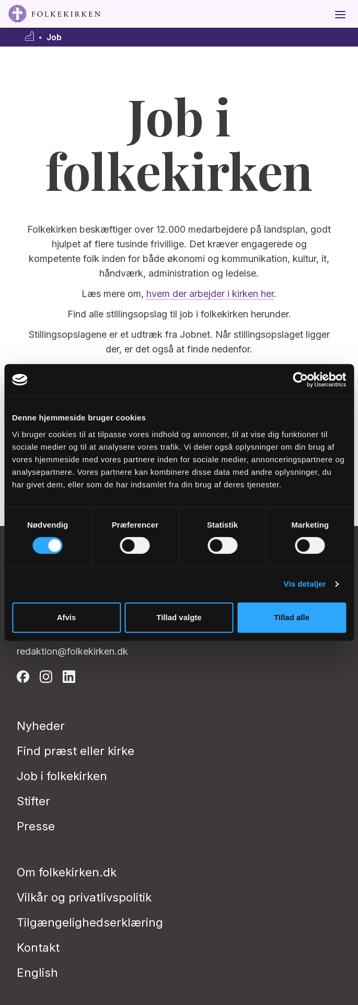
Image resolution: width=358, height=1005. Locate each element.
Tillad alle (291, 617)
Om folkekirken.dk (67, 872)
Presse (36, 826)
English (37, 972)
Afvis (66, 617)
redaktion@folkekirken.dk (72, 651)
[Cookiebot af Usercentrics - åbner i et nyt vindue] (300, 379)
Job (54, 37)
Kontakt (38, 947)
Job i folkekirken (62, 776)
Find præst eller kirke (75, 751)
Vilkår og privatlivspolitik (84, 897)
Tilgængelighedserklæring (90, 922)
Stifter (33, 801)
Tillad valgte (178, 617)
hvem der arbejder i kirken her (210, 293)
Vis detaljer (305, 583)
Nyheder (41, 726)
